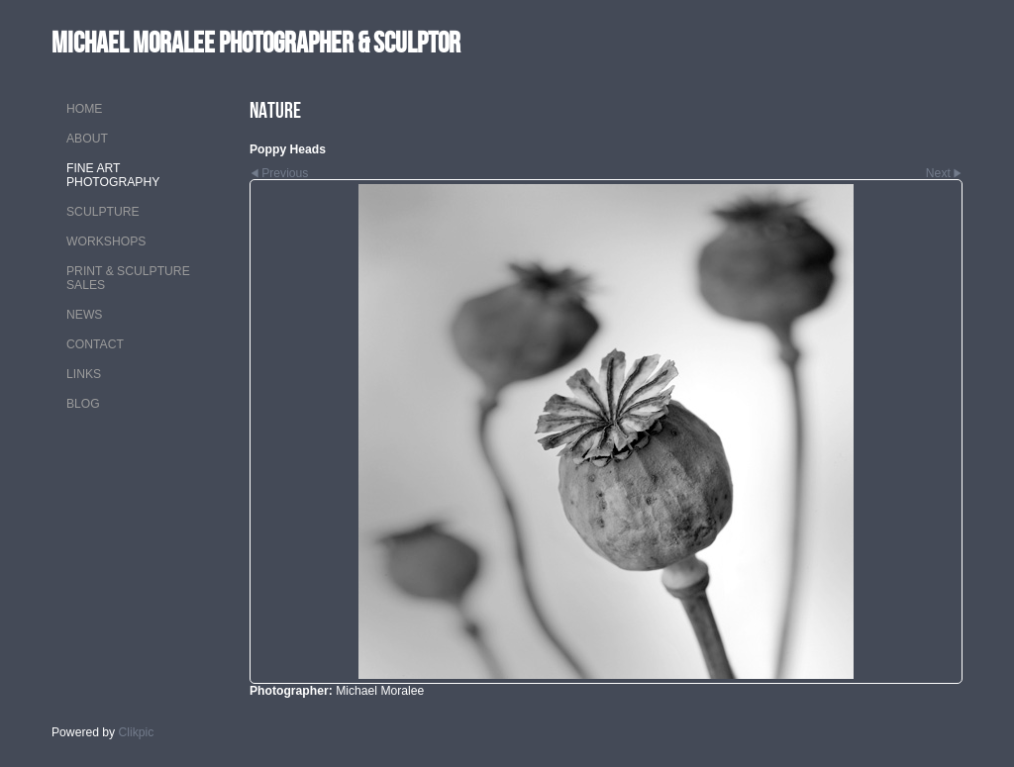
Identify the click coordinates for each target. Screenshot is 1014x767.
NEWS (84, 315)
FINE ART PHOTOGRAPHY (112, 175)
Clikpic (136, 732)
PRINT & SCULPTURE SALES (128, 278)
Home (84, 109)
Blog (83, 404)
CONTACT (95, 344)
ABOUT (87, 138)
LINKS (83, 374)
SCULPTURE (103, 212)
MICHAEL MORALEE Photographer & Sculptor (255, 42)
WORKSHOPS (106, 241)
